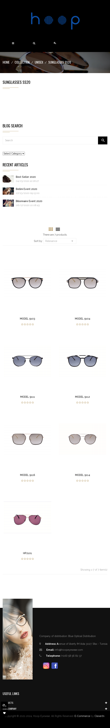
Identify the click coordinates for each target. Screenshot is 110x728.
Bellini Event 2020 (26, 189)
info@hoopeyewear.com (69, 649)
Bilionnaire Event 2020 (29, 201)
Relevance (59, 240)
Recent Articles (15, 164)
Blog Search (13, 125)
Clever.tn (99, 716)
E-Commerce (82, 716)
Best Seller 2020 (26, 177)
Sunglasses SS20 (16, 82)
